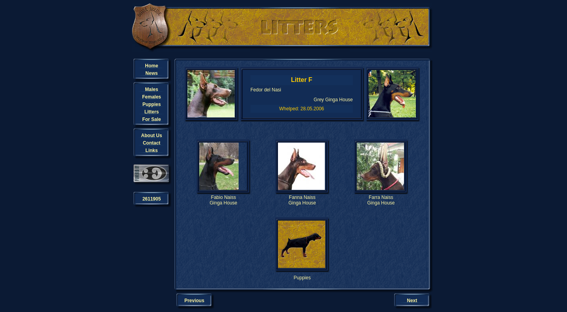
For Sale (151, 119)
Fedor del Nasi (265, 90)
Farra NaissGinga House (381, 200)
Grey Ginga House (333, 99)
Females (151, 97)
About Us (151, 135)
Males (151, 89)
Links (151, 150)
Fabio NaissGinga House (223, 200)
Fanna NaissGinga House (302, 200)
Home (151, 66)
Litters (152, 112)
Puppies (152, 104)
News (151, 73)
